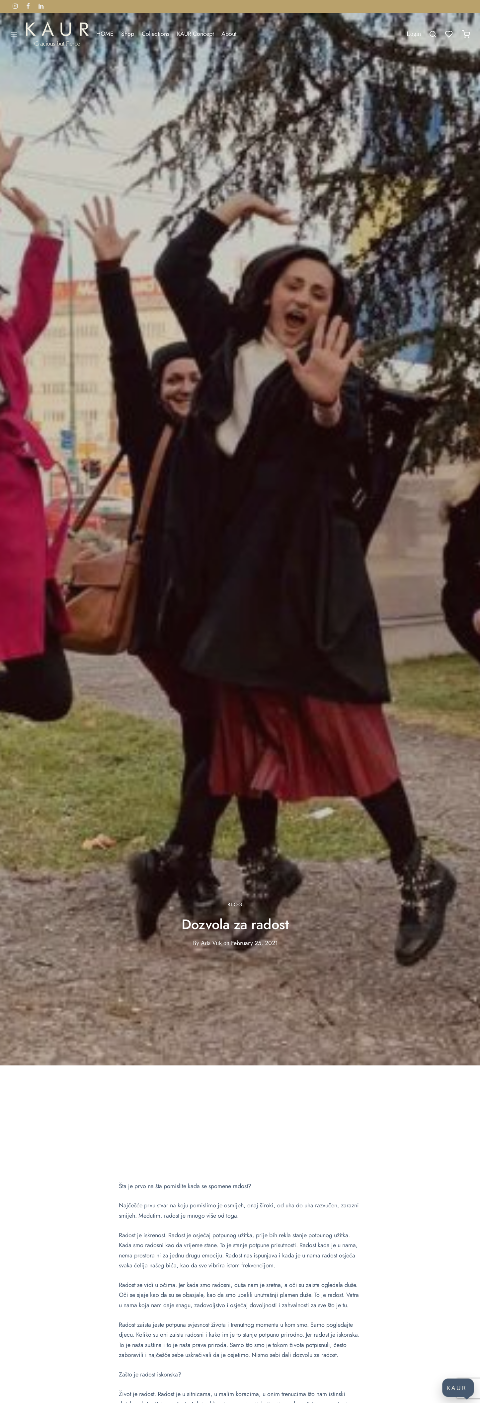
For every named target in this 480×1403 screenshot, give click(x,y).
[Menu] (14, 34)
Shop (127, 34)
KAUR (456, 1388)
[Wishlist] (449, 34)
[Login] (414, 34)
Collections (155, 34)
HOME (105, 34)
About (228, 34)
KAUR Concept (195, 34)
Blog (235, 904)
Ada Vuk (211, 943)
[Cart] (466, 34)
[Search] (433, 34)
